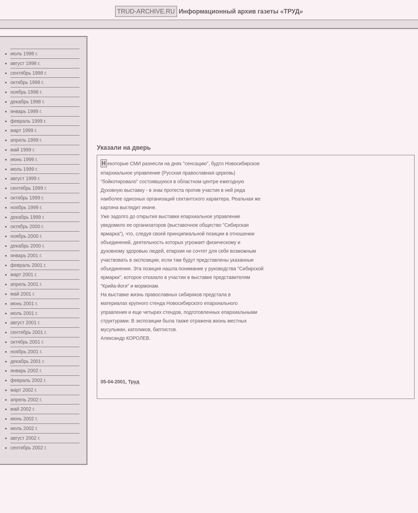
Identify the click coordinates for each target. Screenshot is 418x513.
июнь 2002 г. (24, 418)
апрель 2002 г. (26, 399)
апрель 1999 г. (26, 140)
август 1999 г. (25, 178)
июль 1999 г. (24, 169)
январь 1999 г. (26, 111)
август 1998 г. (25, 63)
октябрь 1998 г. (27, 82)
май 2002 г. (22, 409)
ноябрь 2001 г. (26, 351)
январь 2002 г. (26, 370)
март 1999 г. (23, 130)
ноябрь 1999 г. (26, 207)
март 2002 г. (23, 390)
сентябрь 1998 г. (28, 73)
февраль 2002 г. (28, 380)
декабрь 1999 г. (27, 217)
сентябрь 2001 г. (28, 332)
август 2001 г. (25, 322)
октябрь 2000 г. (27, 226)
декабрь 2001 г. (27, 361)
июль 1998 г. (24, 53)
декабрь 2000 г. (27, 246)
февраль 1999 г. (28, 121)
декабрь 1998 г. (27, 101)
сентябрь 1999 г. (28, 188)
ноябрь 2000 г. (26, 236)
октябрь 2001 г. (27, 342)
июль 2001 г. (24, 313)
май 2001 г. (22, 294)
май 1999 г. (22, 149)
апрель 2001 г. (26, 284)
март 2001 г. (23, 274)
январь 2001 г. (26, 255)
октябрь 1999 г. (27, 197)
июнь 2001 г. (24, 303)
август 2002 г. (25, 438)
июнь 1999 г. (24, 159)
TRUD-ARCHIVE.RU (146, 11)
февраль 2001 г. (28, 265)
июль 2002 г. (24, 428)
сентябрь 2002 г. (28, 447)
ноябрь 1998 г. (26, 92)
